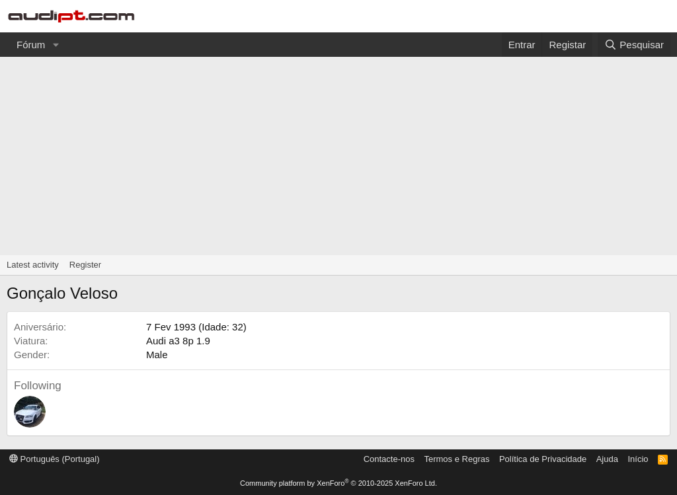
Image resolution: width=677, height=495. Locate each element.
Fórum (31, 44)
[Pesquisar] (634, 44)
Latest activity (33, 265)
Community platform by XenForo (338, 483)
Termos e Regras (456, 459)
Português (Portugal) (54, 459)
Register (85, 265)
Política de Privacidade (542, 459)
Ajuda (607, 459)
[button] (55, 44)
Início (637, 459)
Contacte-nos (389, 459)
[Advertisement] (338, 155)
